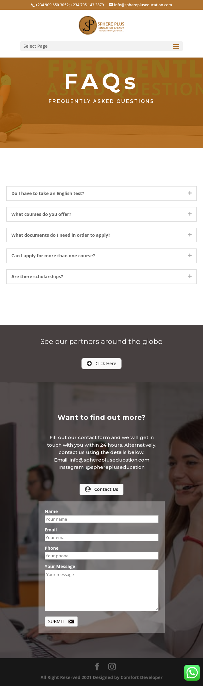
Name (51, 511)
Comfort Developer (142, 677)
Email (51, 530)
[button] (101, 363)
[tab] (101, 193)
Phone (52, 548)
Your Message (60, 566)
